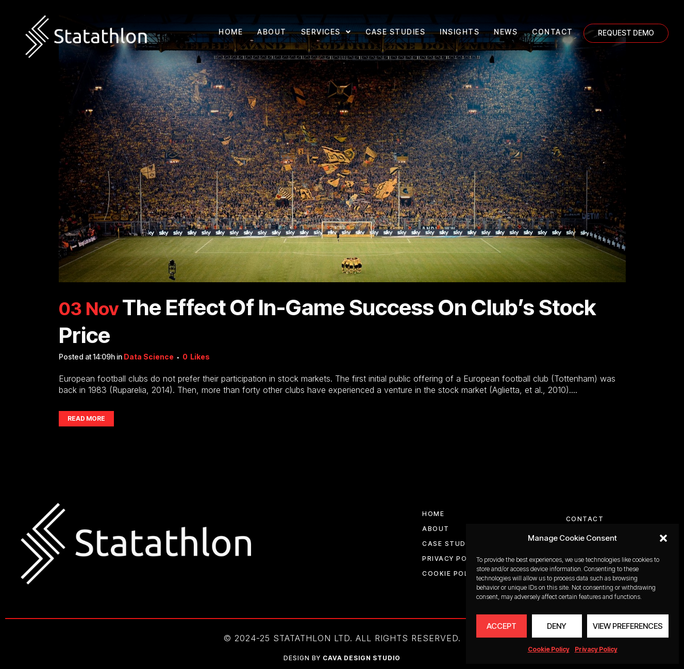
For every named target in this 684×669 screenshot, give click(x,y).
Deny (556, 626)
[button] (663, 538)
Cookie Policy (549, 649)
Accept (501, 626)
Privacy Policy (596, 649)
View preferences (628, 626)
